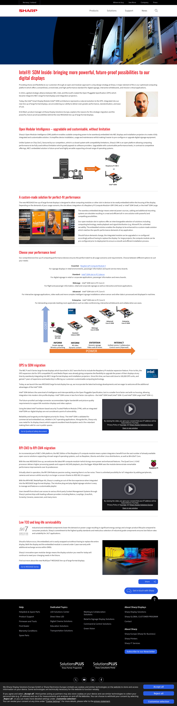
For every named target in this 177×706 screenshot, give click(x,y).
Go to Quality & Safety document (34, 431)
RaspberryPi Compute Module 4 (93, 266)
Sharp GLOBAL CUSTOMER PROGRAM (141, 616)
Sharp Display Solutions (135, 611)
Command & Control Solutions (97, 623)
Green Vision (89, 628)
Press (155, 2)
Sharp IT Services (132, 643)
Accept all (159, 686)
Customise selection (158, 701)
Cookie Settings (53, 701)
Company (145, 2)
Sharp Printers (131, 638)
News (144, 10)
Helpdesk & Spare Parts (29, 611)
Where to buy (118, 2)
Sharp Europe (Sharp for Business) (140, 633)
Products (94, 10)
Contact (128, 621)
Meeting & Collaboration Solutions (94, 613)
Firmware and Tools (28, 621)
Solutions (112, 10)
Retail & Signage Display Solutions (99, 619)
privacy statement (102, 701)
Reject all (158, 693)
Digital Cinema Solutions (61, 621)
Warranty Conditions (28, 630)
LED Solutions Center (59, 611)
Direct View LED (57, 616)
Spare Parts (24, 635)
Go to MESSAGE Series (30, 566)
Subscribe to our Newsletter (141, 651)
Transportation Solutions (61, 630)
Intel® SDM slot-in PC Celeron (93, 274)
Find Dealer (24, 626)
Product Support (26, 616)
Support (129, 10)
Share (150, 581)
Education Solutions (59, 626)
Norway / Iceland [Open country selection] (29, 2)
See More (132, 2)
